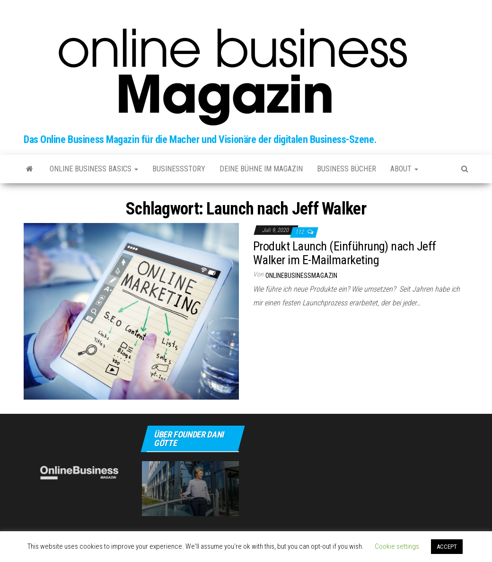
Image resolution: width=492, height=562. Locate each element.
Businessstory (178, 168)
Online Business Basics (94, 168)
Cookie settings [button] (397, 546)
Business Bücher (346, 168)
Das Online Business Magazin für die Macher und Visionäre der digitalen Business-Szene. (200, 139)
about (404, 168)
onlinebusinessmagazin (301, 275)
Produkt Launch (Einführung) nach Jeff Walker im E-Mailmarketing (344, 253)
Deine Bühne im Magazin (261, 168)
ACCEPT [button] (447, 546)
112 (300, 232)
